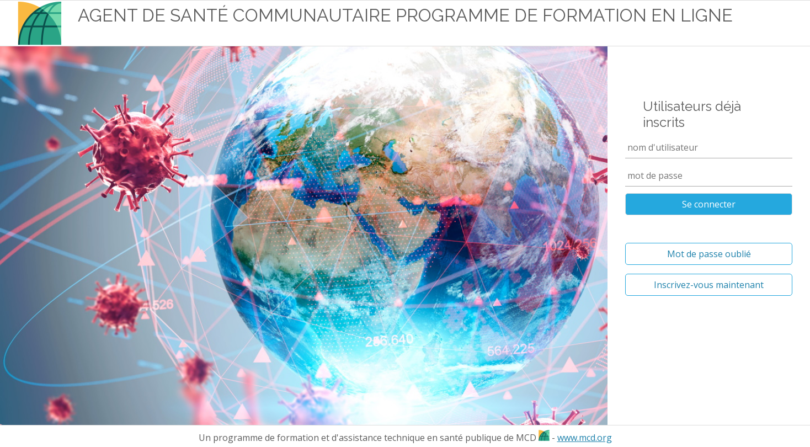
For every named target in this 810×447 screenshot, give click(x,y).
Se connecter (709, 204)
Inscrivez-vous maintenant (709, 285)
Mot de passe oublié (709, 254)
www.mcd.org (584, 438)
